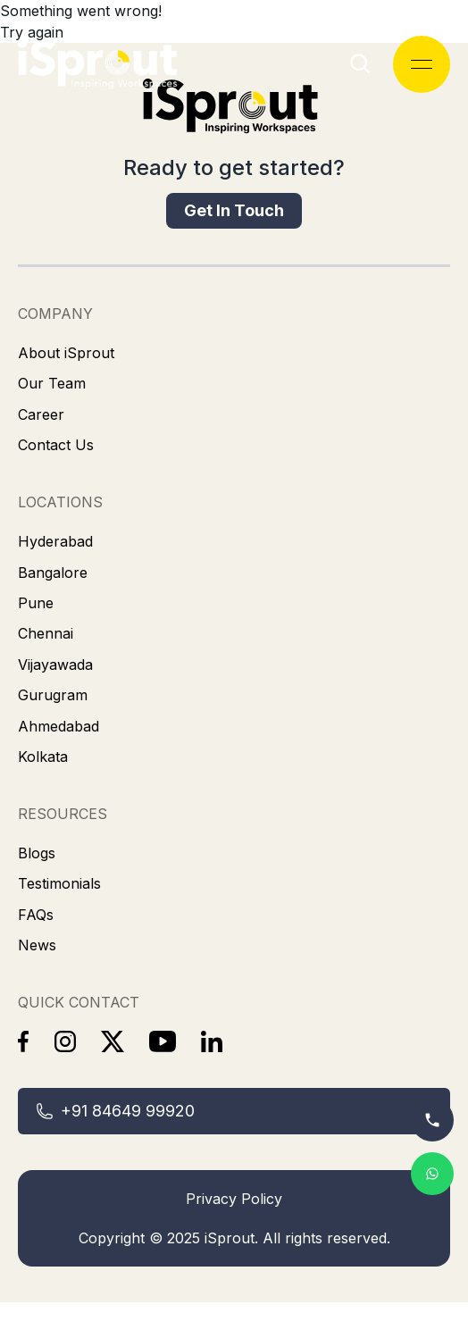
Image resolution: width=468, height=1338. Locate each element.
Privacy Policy (234, 1199)
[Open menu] (421, 64)
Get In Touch (234, 210)
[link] (234, 116)
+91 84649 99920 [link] (115, 1110)
